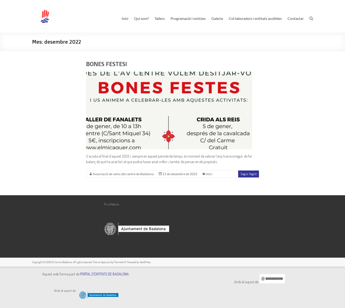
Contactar (296, 18)
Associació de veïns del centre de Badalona (123, 174)
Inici (125, 18)
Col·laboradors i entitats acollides (255, 18)
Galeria (217, 18)
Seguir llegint (248, 174)
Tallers (160, 18)
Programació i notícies (188, 18)
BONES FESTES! (106, 63)
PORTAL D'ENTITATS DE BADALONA (104, 274)
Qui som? (141, 18)
